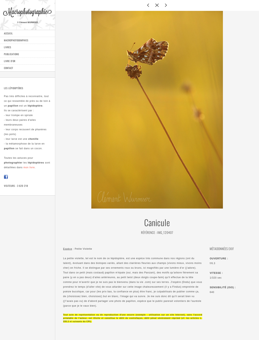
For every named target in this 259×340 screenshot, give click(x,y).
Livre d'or (9, 61)
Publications (11, 54)
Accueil (8, 33)
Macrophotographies (16, 40)
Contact (8, 68)
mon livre (29, 167)
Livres (7, 47)
